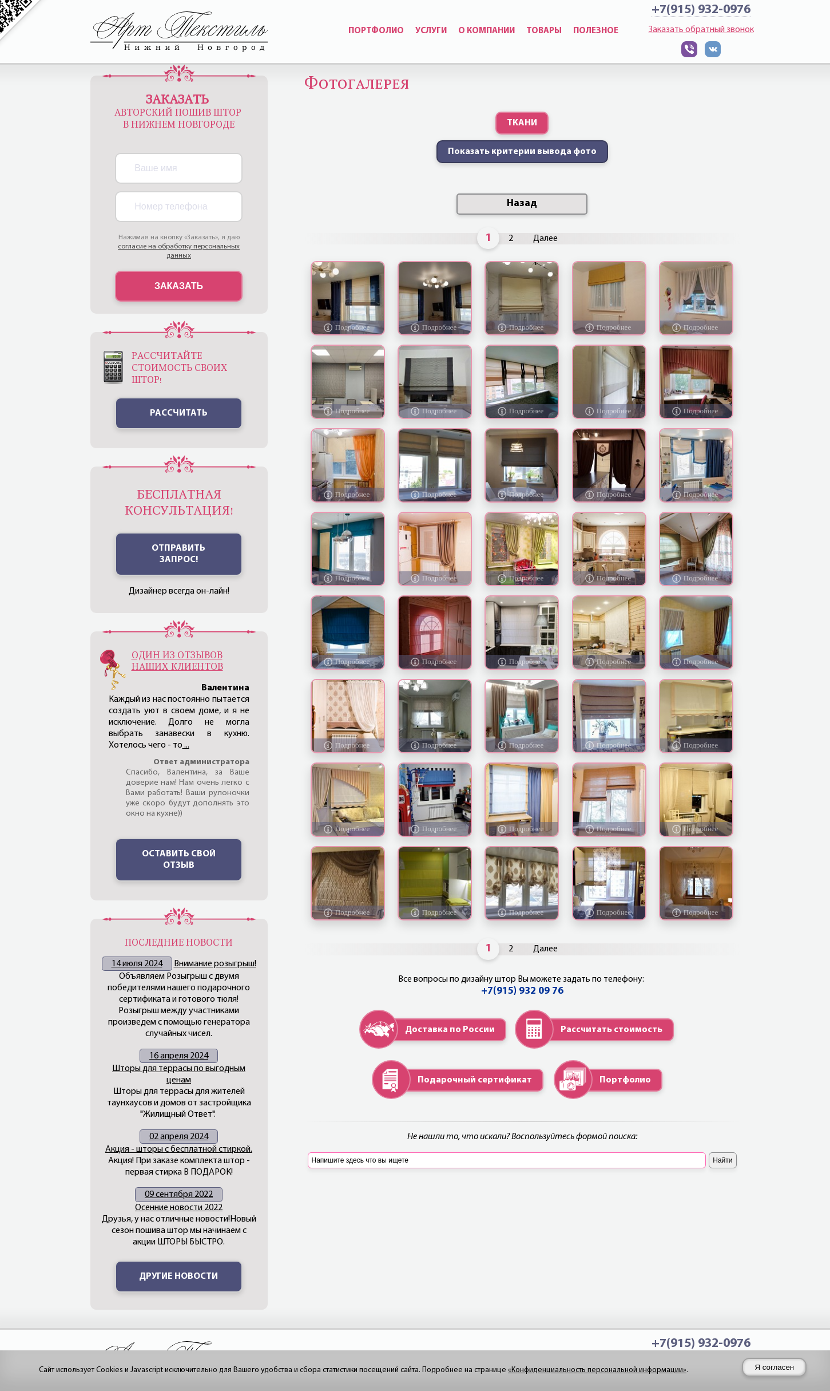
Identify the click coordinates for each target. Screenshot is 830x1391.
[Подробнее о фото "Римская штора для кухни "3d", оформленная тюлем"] (696, 829)
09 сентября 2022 (179, 1194)
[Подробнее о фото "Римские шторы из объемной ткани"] (609, 829)
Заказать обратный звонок (701, 29)
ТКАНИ (522, 123)
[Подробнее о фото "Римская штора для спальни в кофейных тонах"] (696, 662)
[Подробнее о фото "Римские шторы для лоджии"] (522, 411)
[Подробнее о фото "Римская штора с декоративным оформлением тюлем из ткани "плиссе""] (348, 912)
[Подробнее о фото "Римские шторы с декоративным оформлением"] (348, 829)
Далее (545, 238)
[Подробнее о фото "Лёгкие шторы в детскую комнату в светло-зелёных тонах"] (522, 578)
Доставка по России (450, 1029)
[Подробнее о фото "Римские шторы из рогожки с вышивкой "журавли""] (435, 327)
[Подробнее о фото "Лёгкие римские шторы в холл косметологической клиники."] (609, 411)
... (185, 745)
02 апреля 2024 (178, 1136)
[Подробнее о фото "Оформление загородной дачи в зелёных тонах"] (696, 578)
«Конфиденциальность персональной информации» (597, 1370)
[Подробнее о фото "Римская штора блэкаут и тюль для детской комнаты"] (609, 327)
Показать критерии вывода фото (522, 151)
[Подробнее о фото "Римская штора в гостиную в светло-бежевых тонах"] (348, 745)
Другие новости (178, 1276)
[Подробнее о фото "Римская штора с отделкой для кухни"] (522, 327)
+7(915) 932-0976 (701, 10)
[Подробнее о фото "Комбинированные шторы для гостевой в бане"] (609, 494)
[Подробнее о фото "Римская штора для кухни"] (522, 494)
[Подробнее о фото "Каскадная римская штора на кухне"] (435, 494)
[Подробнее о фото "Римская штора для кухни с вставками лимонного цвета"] (435, 912)
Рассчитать (179, 413)
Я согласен (774, 1367)
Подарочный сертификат (475, 1080)
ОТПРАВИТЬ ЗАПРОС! (178, 554)
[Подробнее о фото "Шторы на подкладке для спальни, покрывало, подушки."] (522, 745)
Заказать (178, 286)
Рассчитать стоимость (611, 1029)
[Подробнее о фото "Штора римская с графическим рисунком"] (435, 411)
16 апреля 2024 (178, 1056)
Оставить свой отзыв (179, 859)
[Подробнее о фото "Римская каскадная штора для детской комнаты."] (609, 745)
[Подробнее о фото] (348, 662)
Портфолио (625, 1080)
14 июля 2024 (137, 964)
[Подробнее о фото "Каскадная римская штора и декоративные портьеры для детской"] (522, 829)
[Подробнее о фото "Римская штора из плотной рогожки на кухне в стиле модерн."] (522, 662)
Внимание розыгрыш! (215, 964)
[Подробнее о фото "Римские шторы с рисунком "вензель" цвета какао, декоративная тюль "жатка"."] (435, 745)
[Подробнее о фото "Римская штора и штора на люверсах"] (348, 327)
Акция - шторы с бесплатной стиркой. (178, 1149)
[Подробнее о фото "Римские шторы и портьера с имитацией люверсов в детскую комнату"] (696, 494)
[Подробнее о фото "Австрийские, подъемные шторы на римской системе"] (522, 912)
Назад (522, 203)
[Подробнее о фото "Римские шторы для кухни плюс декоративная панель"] (348, 578)
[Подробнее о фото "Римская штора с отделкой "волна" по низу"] (696, 745)
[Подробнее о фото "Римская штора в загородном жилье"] (609, 662)
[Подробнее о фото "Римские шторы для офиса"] (348, 411)
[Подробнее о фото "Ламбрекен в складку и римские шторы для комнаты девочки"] (696, 411)
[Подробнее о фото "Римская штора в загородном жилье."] (609, 578)
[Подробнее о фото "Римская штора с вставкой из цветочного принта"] (609, 912)
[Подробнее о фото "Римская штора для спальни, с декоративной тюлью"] (696, 912)
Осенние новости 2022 (179, 1207)
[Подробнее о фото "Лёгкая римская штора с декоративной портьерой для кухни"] (435, 578)
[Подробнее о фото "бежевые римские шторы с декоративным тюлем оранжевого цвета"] (348, 494)
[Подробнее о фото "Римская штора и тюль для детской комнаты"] (696, 327)
